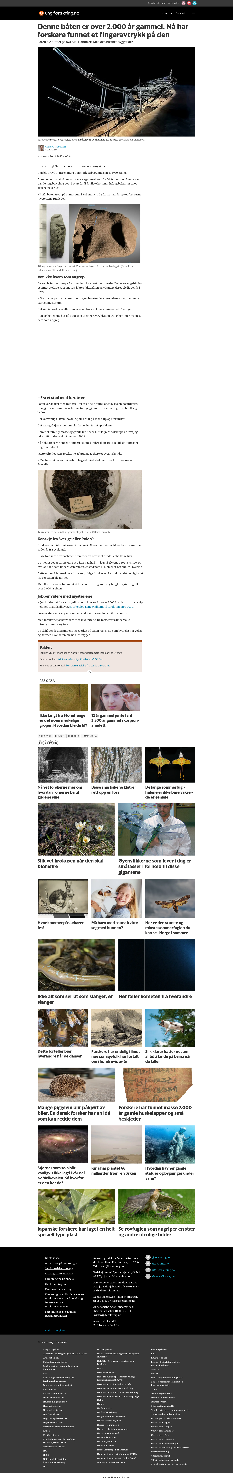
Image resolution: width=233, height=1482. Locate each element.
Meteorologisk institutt (54, 1446)
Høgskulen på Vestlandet (55, 1418)
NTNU (100, 1368)
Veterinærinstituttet (160, 1456)
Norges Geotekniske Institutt (111, 1416)
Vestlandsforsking (160, 1451)
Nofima (100, 1404)
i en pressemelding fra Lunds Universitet (88, 665)
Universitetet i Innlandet (162, 1431)
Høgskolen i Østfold (52, 1410)
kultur (59, 736)
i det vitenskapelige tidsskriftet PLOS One (80, 659)
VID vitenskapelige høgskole (165, 1460)
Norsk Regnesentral (106, 1441)
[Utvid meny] (193, 13)
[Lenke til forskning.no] (97, 12)
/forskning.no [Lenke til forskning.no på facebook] (160, 1263)
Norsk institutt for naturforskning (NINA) (117, 1454)
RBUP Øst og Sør (159, 1358)
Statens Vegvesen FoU (161, 1393)
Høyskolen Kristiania (53, 1422)
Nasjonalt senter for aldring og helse (114, 1384)
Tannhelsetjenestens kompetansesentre (170, 1410)
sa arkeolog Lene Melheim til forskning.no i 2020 (101, 606)
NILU (45, 1466)
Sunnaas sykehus (159, 1402)
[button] (183, 3)
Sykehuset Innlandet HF (162, 1406)
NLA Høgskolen (104, 1349)
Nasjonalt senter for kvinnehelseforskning (117, 1392)
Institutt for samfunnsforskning (58, 1426)
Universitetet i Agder (161, 1422)
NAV (45, 1451)
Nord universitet (104, 1408)
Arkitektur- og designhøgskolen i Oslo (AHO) (65, 1353)
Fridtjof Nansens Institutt (55, 1393)
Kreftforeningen (51, 1435)
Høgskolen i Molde (52, 1406)
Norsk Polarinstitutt (106, 1437)
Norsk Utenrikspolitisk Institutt (112, 1450)
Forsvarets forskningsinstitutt (57, 1385)
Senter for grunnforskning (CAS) (166, 1377)
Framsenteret (49, 1389)
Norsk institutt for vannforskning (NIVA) (116, 1458)
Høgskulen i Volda (51, 1414)
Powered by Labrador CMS (116, 1477)
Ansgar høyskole (51, 1349)
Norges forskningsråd (108, 1425)
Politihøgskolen (159, 1349)
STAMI (154, 1389)
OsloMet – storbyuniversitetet (111, 1462)
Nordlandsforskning (107, 1412)
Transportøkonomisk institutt (165, 1414)
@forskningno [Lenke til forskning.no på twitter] (161, 1257)
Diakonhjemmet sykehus (55, 1362)
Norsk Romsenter (105, 1445)
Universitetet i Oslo (160, 1435)
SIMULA (155, 1369)
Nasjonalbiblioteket (106, 1372)
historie (73, 736)
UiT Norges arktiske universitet (166, 1418)
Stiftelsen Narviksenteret (163, 1397)
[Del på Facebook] (40, 742)
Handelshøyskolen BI (53, 1397)
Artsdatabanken (51, 1358)
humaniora (90, 736)
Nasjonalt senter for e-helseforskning (115, 1388)
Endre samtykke (55, 1330)
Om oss (167, 13)
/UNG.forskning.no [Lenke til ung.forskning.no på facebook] (163, 1269)
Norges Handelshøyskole (109, 1420)
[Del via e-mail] (55, 742)
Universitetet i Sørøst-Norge (164, 1443)
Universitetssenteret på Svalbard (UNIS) (170, 1447)
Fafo (45, 1373)
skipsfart (45, 736)
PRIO (153, 1353)
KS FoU (46, 1431)
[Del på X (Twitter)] (45, 742)
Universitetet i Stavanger (163, 1439)
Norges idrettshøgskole (108, 1433)
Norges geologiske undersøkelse (113, 1429)
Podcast (180, 13)
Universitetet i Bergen (161, 1426)
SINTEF (154, 1373)
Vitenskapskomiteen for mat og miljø (169, 1464)
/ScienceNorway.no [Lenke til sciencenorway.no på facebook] (163, 1276)
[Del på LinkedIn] (50, 742)
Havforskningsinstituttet (55, 1402)
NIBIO (46, 1455)
